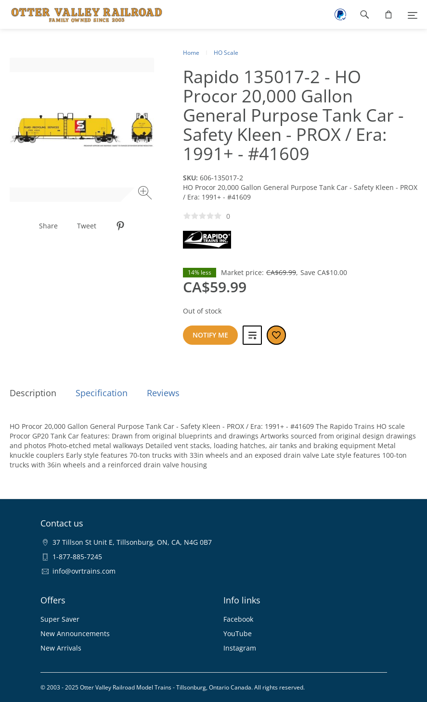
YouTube (237, 633)
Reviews (163, 393)
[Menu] (413, 14)
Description (33, 393)
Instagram (239, 647)
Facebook (238, 619)
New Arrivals (60, 647)
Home (191, 53)
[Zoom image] (146, 194)
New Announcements (75, 633)
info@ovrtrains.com (84, 571)
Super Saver (59, 619)
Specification (102, 393)
